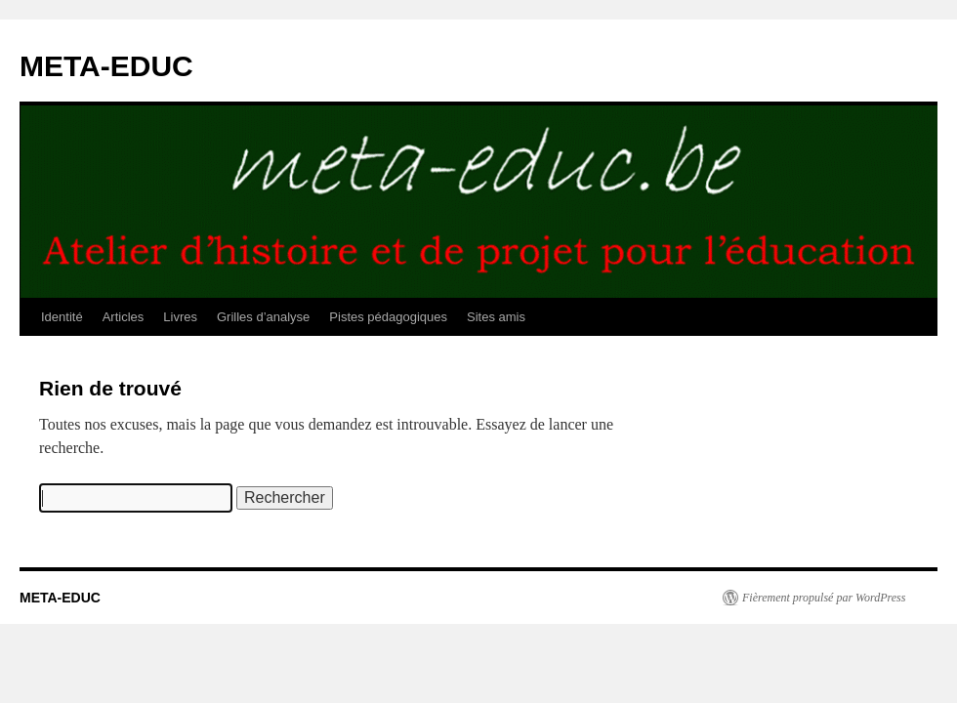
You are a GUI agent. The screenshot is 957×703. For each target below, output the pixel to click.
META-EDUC (106, 66)
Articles (124, 317)
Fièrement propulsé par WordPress (823, 597)
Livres (180, 317)
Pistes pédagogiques (388, 317)
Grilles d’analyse (263, 317)
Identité (62, 317)
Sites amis (496, 317)
